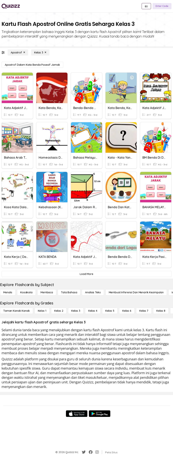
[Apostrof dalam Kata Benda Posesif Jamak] (32, 65)
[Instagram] (97, 452)
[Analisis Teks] (93, 292)
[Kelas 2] (59, 311)
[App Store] (76, 413)
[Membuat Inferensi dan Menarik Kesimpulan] (136, 292)
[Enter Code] (162, 6)
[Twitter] (84, 452)
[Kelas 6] (127, 311)
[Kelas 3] (40, 52)
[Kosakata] (26, 292)
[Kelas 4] (93, 311)
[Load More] (86, 274)
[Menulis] (7, 292)
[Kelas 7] (144, 311)
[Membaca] (46, 292)
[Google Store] (99, 413)
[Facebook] (91, 452)
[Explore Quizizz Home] (11, 6)
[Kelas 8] (161, 311)
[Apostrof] (18, 52)
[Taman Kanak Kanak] (16, 311)
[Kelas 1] (42, 311)
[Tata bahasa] (69, 292)
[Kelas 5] (110, 311)
